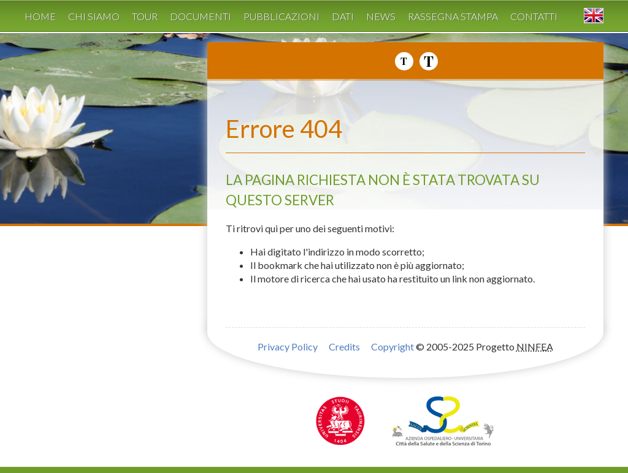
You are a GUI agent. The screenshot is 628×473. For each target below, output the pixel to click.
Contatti (533, 16)
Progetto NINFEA (533, 86)
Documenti (200, 16)
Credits (344, 346)
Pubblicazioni (281, 16)
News (381, 16)
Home (40, 16)
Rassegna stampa (453, 16)
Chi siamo (94, 16)
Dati (343, 16)
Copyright (392, 346)
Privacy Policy (288, 346)
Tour (145, 16)
